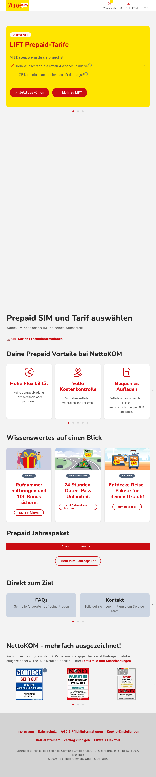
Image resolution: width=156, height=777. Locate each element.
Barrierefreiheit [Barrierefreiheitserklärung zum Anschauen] (48, 740)
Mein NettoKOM (129, 8)
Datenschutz (47, 732)
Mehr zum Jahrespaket (78, 561)
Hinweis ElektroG (107, 740)
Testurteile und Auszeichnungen (106, 661)
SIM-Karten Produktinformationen (37, 288)
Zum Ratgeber (127, 455)
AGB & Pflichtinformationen (82, 732)
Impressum (25, 732)
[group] (41, 605)
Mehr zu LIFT (69, 226)
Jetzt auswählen (29, 226)
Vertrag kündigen (77, 740)
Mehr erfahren (29, 461)
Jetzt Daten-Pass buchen (75, 456)
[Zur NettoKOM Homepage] (17, 5)
